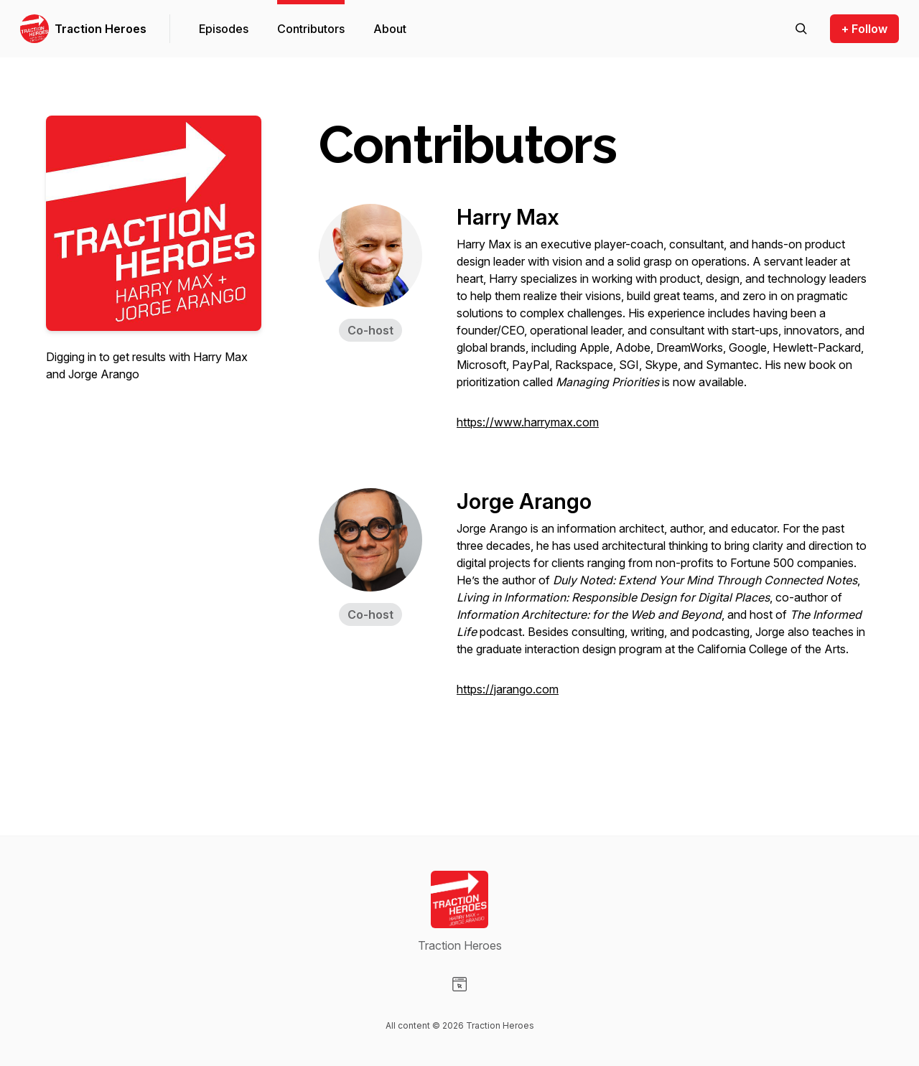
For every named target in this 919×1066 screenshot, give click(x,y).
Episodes (223, 29)
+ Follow (864, 29)
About (389, 29)
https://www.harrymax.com (528, 422)
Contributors (311, 29)
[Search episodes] (801, 28)
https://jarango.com (508, 689)
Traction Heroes (100, 29)
